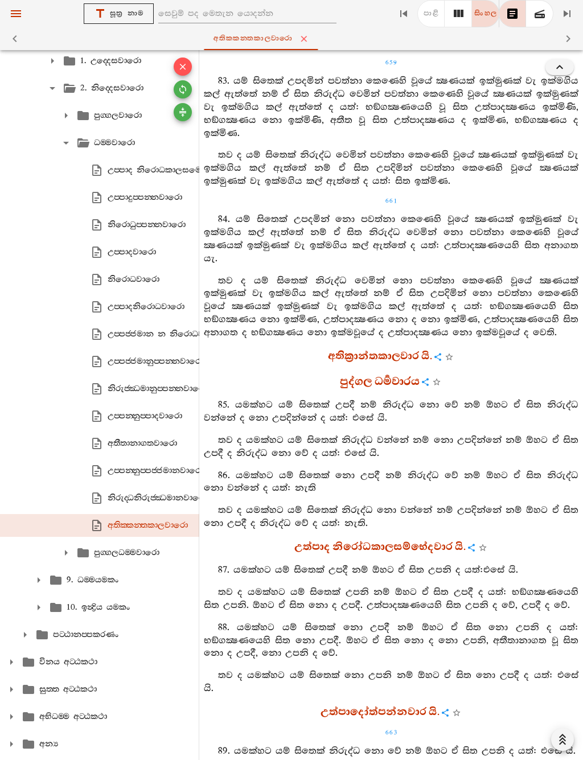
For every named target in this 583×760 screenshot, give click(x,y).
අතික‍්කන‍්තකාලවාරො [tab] (294, 39)
